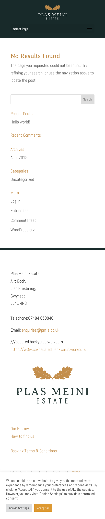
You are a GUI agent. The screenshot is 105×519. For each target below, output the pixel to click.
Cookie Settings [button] (19, 508)
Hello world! (20, 122)
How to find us (22, 436)
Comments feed (23, 220)
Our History (20, 428)
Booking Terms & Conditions (34, 451)
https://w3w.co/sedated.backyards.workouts (48, 349)
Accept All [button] (43, 508)
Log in (15, 201)
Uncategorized (22, 179)
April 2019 (19, 157)
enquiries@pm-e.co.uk (40, 330)
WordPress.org (23, 230)
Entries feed (20, 210)
